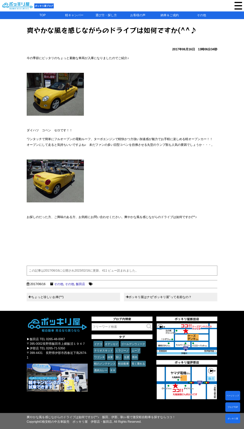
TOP (42, 15)
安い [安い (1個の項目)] (118, 357)
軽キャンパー (74, 15)
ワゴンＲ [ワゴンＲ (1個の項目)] (99, 357)
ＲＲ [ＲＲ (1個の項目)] (113, 370)
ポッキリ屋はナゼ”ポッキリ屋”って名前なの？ (160, 297)
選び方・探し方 (106, 15)
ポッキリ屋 (233, 418)
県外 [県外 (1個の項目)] (134, 357)
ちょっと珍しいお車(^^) (47, 297)
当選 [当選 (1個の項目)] (126, 357)
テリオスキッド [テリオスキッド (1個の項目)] (103, 350)
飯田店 (80, 284)
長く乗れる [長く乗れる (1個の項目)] (138, 363)
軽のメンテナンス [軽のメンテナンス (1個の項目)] (105, 363)
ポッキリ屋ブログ (44, 6)
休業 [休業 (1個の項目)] (110, 357)
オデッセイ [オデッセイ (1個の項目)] (111, 344)
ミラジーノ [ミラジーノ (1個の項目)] (122, 350)
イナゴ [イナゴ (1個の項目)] (98, 344)
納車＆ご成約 (170, 15)
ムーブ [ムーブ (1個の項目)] (136, 350)
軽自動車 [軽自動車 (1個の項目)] (123, 363)
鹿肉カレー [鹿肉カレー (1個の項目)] (101, 370)
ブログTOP (232, 407)
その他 (201, 15)
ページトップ (232, 396)
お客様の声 (137, 15)
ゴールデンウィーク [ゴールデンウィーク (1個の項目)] (133, 344)
